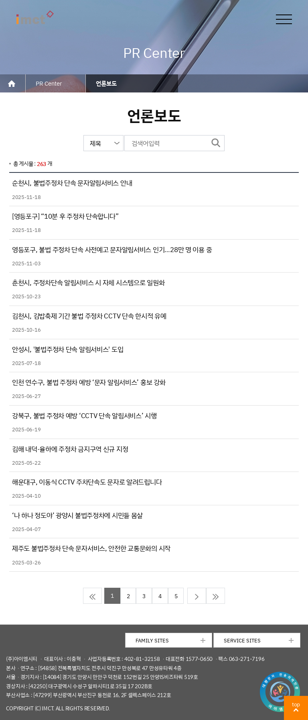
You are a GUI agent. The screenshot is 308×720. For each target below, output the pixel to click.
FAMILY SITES (152, 640)
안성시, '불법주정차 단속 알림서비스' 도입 (67, 349)
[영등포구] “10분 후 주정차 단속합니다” (65, 216)
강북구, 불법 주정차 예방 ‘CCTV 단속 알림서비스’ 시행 (84, 415)
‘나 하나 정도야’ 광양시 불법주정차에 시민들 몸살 (77, 515)
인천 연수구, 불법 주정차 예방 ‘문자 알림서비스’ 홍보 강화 (88, 382)
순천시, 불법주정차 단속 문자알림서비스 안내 (72, 182)
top (296, 704)
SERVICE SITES (242, 640)
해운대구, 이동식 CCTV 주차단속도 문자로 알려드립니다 (87, 481)
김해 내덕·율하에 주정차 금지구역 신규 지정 (70, 448)
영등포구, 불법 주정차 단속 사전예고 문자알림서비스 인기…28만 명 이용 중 (112, 249)
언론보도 (106, 83)
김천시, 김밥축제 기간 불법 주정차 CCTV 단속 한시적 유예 (89, 315)
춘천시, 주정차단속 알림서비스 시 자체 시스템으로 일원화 (88, 282)
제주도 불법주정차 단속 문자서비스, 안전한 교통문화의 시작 (91, 548)
